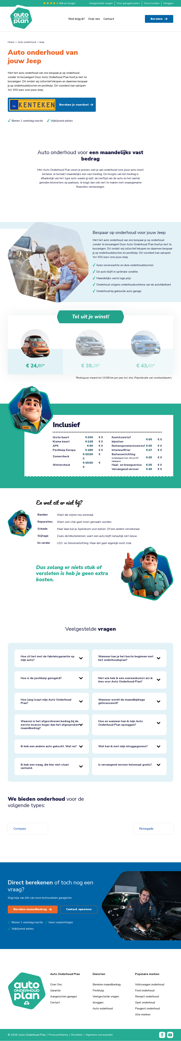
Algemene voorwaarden (104, 1035)
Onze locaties (151, 3)
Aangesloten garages (63, 997)
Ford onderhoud (144, 991)
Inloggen (168, 3)
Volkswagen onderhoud (149, 985)
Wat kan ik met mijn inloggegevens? (123, 746)
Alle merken (142, 1015)
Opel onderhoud (145, 1003)
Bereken (159, 18)
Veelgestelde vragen (101, 3)
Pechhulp (98, 991)
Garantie (55, 991)
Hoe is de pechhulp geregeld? (41, 678)
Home (11, 42)
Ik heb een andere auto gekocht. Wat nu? (49, 746)
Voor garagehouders (128, 3)
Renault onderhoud (147, 997)
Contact (108, 18)
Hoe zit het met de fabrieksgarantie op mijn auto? (47, 658)
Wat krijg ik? (76, 18)
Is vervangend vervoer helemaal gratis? (125, 765)
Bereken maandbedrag (33, 910)
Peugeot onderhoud (147, 1009)
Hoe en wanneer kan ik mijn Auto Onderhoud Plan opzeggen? (120, 723)
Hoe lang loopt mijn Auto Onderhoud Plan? (46, 701)
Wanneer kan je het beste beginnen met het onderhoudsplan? (125, 658)
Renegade (147, 828)
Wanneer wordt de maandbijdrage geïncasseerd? (121, 701)
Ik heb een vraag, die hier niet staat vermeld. (45, 766)
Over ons (94, 18)
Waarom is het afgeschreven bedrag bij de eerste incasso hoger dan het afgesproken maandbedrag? (50, 724)
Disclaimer (79, 1035)
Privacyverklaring (59, 1035)
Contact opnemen (79, 910)
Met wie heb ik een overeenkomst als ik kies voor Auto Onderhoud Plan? (125, 679)
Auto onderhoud (27, 42)
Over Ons (56, 985)
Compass (20, 828)
